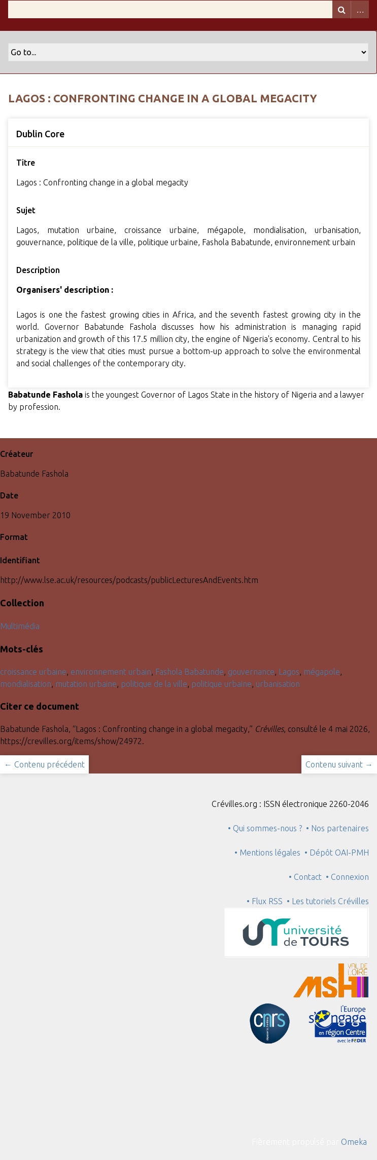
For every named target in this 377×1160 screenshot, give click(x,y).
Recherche (341, 9)
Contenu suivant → (339, 764)
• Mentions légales (267, 852)
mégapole (321, 671)
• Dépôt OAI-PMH (336, 852)
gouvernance (251, 671)
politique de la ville (154, 683)
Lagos (289, 671)
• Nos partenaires (337, 828)
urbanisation (278, 683)
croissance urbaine (33, 671)
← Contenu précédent (44, 764)
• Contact (307, 876)
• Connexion (347, 876)
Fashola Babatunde (189, 671)
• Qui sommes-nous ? (265, 828)
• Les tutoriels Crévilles (328, 901)
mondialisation (25, 683)
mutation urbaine (86, 683)
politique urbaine (221, 683)
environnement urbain (111, 671)
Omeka (354, 1141)
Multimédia (20, 626)
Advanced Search (360, 9)
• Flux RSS (265, 901)
